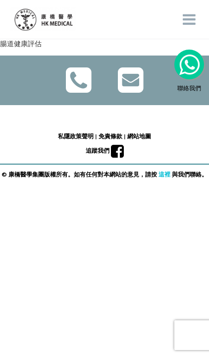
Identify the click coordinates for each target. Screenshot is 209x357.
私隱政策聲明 (76, 136)
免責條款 (110, 136)
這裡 (164, 174)
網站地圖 (139, 136)
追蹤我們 (105, 150)
